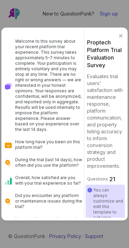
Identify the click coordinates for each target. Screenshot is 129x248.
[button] (120, 35)
